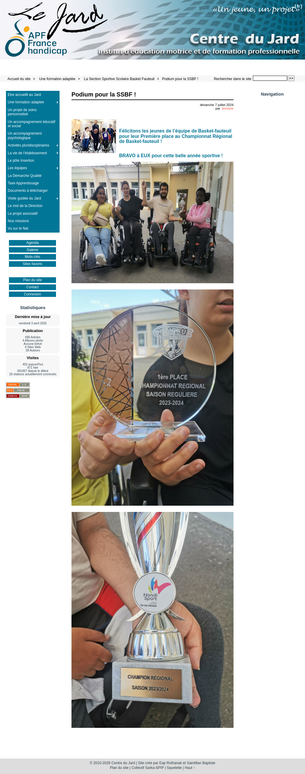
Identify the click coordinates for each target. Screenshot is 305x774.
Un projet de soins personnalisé (22, 112)
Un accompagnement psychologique (25, 135)
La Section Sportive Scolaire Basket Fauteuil (119, 79)
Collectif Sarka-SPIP (148, 768)
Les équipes (17, 168)
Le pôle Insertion (21, 160)
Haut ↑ (190, 768)
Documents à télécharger (28, 191)
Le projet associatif (23, 213)
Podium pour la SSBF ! (180, 79)
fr (298, 6)
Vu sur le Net (18, 228)
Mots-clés (32, 257)
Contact (32, 287)
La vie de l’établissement (27, 153)
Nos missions (18, 221)
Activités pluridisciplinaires (28, 145)
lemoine (228, 108)
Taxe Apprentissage (23, 183)
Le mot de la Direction (25, 206)
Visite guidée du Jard (24, 198)
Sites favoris (32, 264)
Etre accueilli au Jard (24, 95)
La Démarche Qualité (24, 176)
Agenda (32, 243)
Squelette (174, 768)
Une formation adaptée (57, 79)
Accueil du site (18, 79)
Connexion (32, 294)
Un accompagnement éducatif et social (31, 124)
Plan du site (32, 280)
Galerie (32, 250)
